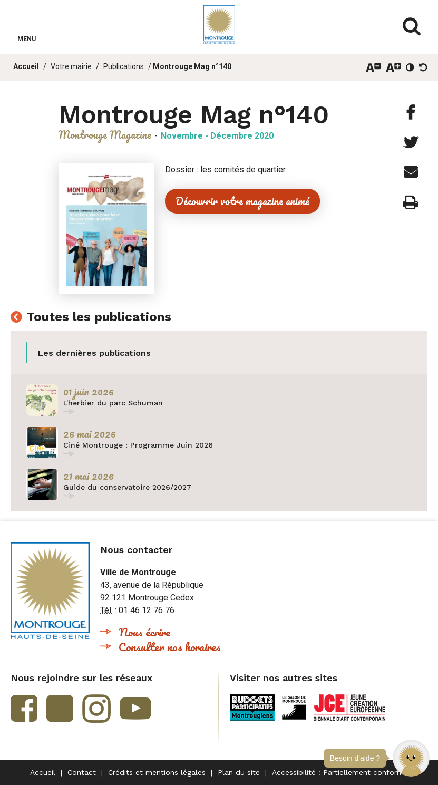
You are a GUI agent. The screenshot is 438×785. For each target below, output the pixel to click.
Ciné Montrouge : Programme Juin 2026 (138, 445)
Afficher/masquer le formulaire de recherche (411, 26)
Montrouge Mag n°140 (192, 66)
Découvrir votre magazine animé (242, 201)
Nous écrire (144, 632)
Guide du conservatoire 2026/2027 (127, 487)
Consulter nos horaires (170, 646)
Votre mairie (71, 66)
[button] (411, 758)
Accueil (26, 66)
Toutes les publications (98, 317)
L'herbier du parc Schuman (113, 402)
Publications (123, 66)
